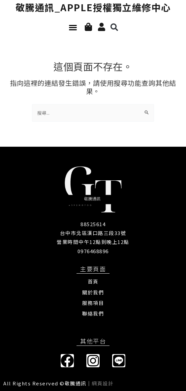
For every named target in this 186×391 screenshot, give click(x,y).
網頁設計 (102, 383)
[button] (72, 27)
